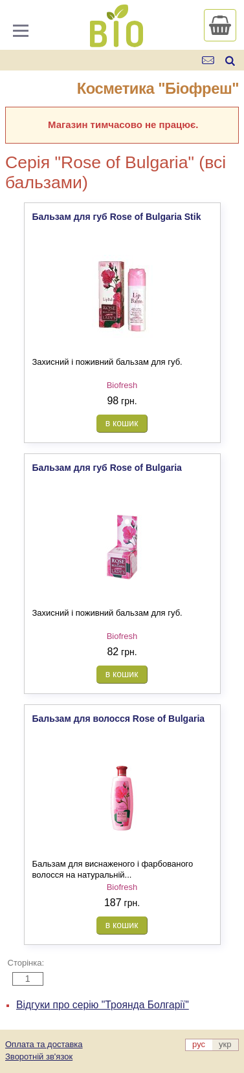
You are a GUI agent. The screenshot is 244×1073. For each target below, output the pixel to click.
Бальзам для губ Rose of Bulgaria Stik (116, 216)
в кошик (122, 423)
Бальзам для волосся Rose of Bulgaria (118, 718)
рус (198, 1044)
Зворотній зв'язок (38, 1056)
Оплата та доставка (44, 1044)
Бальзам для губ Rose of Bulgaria (107, 467)
